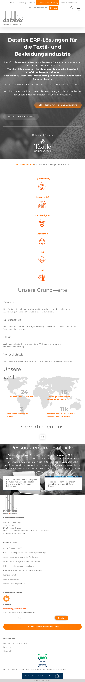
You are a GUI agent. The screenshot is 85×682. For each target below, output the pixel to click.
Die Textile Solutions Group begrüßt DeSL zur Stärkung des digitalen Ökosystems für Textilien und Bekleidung (21, 483)
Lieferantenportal (11, 579)
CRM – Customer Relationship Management (22, 570)
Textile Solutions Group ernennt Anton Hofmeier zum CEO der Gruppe (61, 484)
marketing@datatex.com (15, 609)
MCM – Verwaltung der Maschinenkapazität (22, 561)
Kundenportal (9, 575)
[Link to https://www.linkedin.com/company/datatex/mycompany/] (6, 598)
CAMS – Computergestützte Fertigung (20, 557)
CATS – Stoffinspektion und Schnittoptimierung (24, 553)
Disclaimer (8, 647)
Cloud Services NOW (12, 548)
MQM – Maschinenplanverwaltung (18, 566)
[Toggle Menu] (78, 8)
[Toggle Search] (72, 7)
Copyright (7, 651)
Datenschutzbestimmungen (16, 643)
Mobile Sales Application (14, 584)
